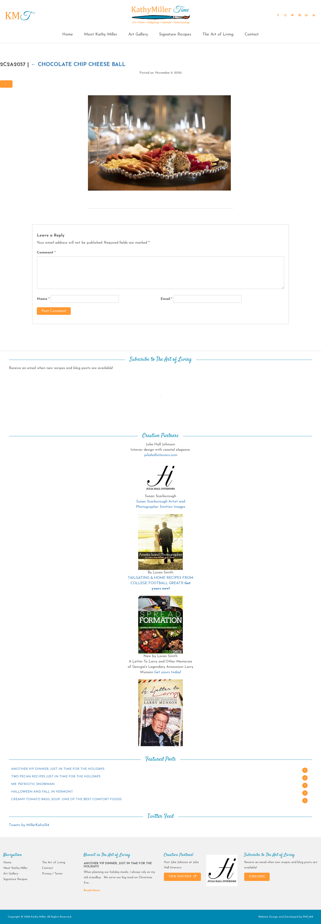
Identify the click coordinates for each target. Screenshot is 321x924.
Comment (46, 252)
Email (166, 299)
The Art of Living (217, 34)
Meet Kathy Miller (100, 34)
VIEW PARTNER (182, 876)
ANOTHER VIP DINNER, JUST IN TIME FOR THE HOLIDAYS (57, 769)
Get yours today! (167, 672)
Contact (252, 34)
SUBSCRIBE (257, 876)
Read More (92, 890)
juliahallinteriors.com (160, 455)
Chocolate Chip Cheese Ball (78, 64)
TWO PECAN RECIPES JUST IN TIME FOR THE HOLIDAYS (55, 776)
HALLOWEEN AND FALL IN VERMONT (42, 791)
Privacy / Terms (52, 873)
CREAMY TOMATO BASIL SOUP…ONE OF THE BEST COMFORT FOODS (66, 799)
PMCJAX (308, 917)
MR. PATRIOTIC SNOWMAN (33, 784)
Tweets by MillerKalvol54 (29, 825)
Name (43, 299)
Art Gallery (138, 34)
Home (67, 34)
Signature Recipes (175, 34)
